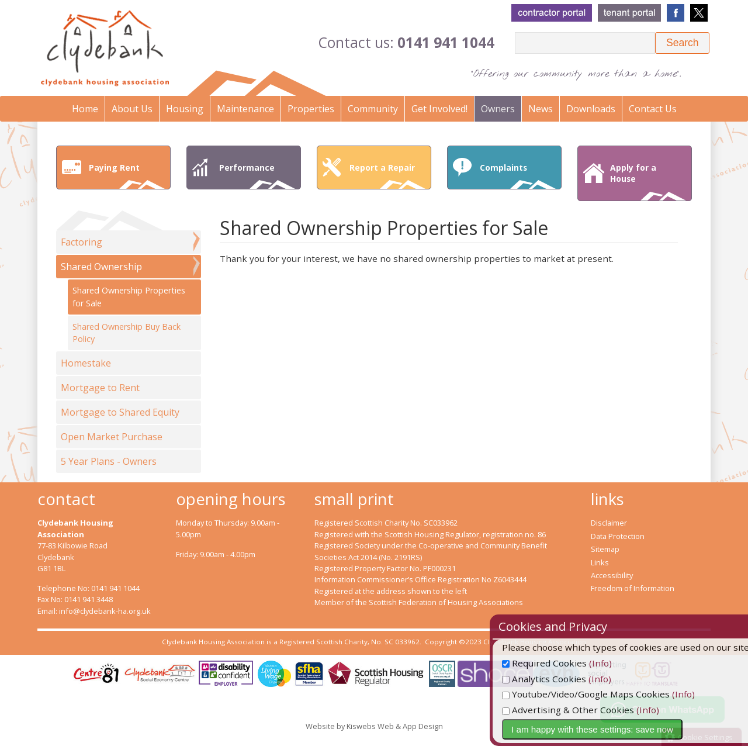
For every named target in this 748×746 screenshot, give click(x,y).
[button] (682, 43)
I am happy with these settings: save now (617, 729)
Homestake (86, 363)
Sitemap (605, 549)
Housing (184, 108)
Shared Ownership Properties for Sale (128, 297)
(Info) (625, 663)
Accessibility (612, 575)
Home (85, 108)
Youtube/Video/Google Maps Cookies (611, 694)
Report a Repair (387, 175)
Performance (257, 175)
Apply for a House (648, 181)
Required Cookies (569, 663)
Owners (498, 108)
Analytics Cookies (569, 679)
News (540, 108)
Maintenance (245, 108)
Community (373, 108)
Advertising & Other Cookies (593, 710)
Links (600, 562)
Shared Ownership (101, 266)
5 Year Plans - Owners (109, 461)
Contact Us (653, 108)
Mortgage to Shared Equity (120, 412)
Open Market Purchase (111, 436)
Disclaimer (609, 522)
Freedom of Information (632, 588)
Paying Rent (127, 175)
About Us (132, 108)
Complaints (518, 175)
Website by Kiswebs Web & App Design (374, 726)
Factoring (81, 242)
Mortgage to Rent (100, 387)
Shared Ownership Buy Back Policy (126, 333)
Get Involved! (439, 108)
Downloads (590, 108)
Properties (311, 108)
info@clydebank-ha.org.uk (105, 611)
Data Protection (618, 536)
